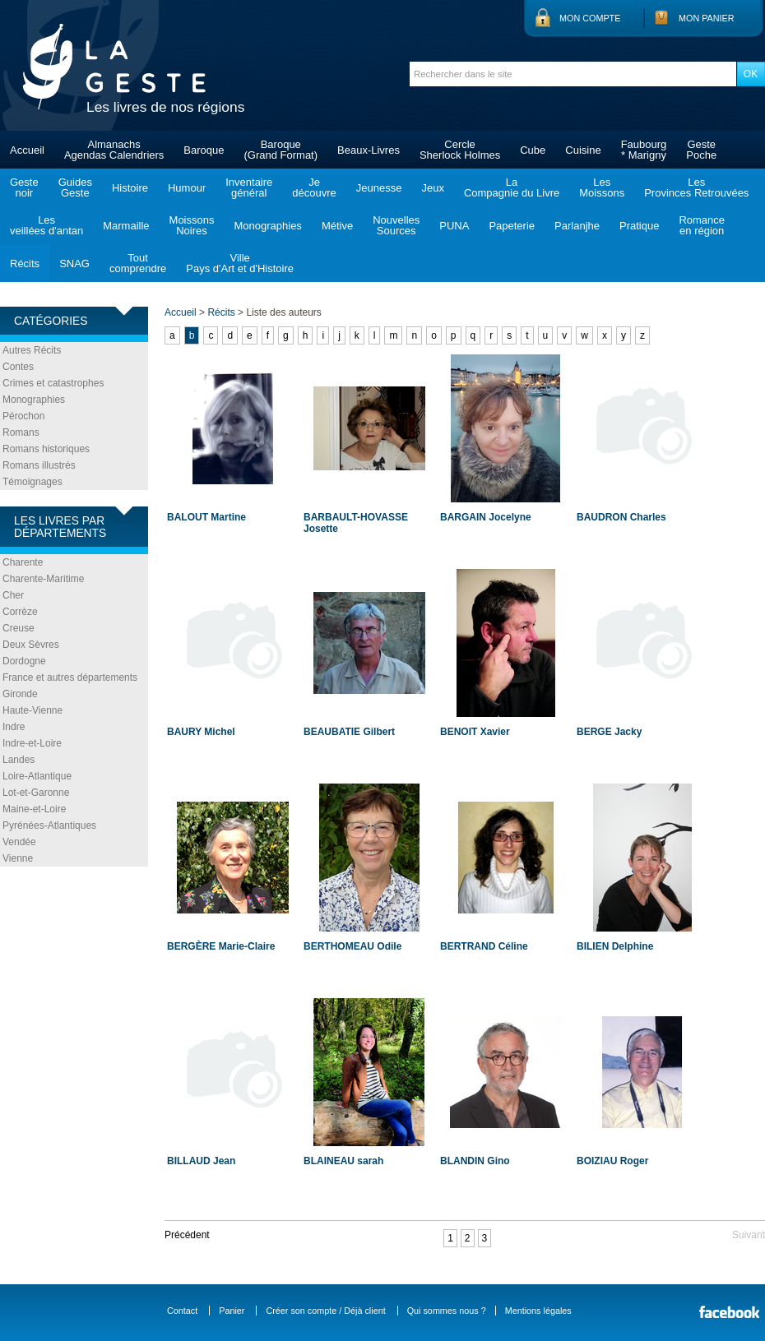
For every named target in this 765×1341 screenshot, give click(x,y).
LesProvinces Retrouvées (696, 187)
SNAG (74, 263)
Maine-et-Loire (34, 809)
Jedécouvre (314, 187)
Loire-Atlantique (37, 776)
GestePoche (701, 149)
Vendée (19, 842)
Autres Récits (31, 350)
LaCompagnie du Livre (511, 187)
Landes (18, 759)
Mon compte (589, 18)
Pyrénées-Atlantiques (49, 825)
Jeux (432, 188)
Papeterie (512, 226)
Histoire (130, 188)
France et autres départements (69, 677)
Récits (24, 263)
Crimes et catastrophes (53, 383)
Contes (18, 366)
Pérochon (23, 416)
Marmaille (126, 226)
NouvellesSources (396, 225)
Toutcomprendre (137, 263)
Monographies (267, 226)
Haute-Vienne (32, 710)
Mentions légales (538, 1311)
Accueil (27, 150)
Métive (337, 226)
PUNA (454, 226)
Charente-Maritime (43, 579)
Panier (231, 1311)
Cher (13, 595)
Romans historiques (46, 449)
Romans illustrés (39, 465)
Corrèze (20, 611)
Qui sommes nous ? (446, 1311)
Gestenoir (24, 187)
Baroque (203, 150)
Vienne (17, 858)
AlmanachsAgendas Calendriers (114, 149)
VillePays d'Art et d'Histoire (240, 263)
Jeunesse (379, 188)
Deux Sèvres (30, 644)
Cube (532, 150)
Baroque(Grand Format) (280, 149)
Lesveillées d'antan (46, 225)
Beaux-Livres (368, 150)
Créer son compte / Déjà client (325, 1311)
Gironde (20, 694)
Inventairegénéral (248, 187)
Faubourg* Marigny (644, 149)
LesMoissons (601, 187)
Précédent (187, 1235)
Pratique (639, 226)
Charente (22, 562)
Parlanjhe (577, 226)
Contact (182, 1311)
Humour (187, 188)
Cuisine (582, 150)
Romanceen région (702, 225)
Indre (13, 727)
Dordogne (24, 661)
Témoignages (32, 482)
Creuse (18, 628)
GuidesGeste (75, 187)
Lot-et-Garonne (35, 792)
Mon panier (707, 18)
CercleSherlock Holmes (460, 149)
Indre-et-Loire (32, 743)
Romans (20, 432)
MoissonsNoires (192, 225)
